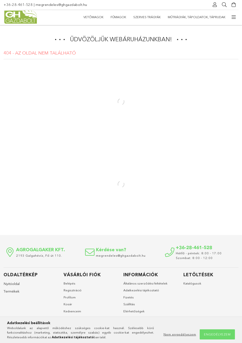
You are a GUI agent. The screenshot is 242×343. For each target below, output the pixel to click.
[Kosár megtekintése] (233, 4)
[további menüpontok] (233, 17)
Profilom (70, 297)
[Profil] (215, 4)
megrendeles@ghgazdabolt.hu (61, 4)
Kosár (68, 304)
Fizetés (128, 297)
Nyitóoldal (12, 283)
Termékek (11, 291)
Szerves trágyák (147, 17)
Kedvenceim (72, 311)
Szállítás (129, 304)
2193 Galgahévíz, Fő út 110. (39, 255)
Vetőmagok (93, 17)
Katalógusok (192, 283)
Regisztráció (73, 290)
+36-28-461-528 (18, 4)
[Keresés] (224, 4)
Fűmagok (118, 17)
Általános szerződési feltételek (145, 283)
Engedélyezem (217, 334)
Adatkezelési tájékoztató (141, 290)
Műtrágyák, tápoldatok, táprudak (196, 17)
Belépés (69, 283)
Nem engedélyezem (180, 334)
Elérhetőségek (134, 311)
